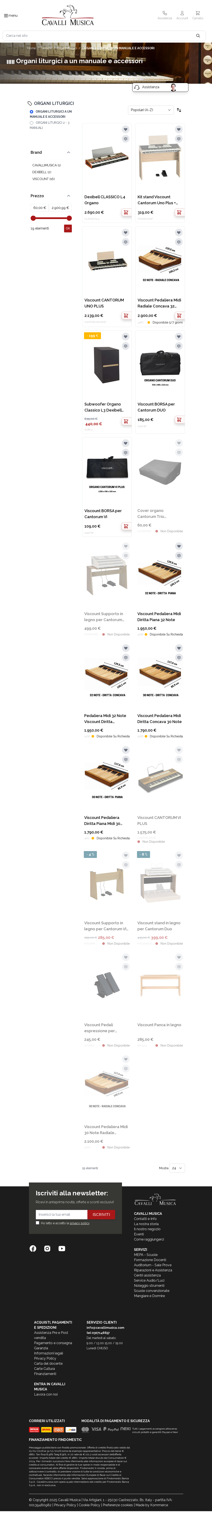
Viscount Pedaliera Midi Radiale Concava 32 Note (159, 303)
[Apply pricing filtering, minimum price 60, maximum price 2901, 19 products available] (68, 228)
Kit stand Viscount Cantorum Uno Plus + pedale (157, 200)
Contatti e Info (145, 1219)
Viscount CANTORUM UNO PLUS (104, 303)
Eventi (139, 1234)
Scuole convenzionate (151, 1291)
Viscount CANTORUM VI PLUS (159, 820)
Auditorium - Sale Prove (152, 1265)
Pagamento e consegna (53, 1343)
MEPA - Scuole (146, 1255)
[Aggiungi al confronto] (125, 139)
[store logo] (68, 15)
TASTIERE (46, 48)
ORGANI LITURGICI (67, 48)
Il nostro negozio (147, 1229)
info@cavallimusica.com (105, 1327)
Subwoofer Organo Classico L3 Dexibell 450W (103, 407)
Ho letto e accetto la (65, 1223)
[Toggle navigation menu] (6, 15)
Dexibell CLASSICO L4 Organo (104, 200)
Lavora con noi (46, 1394)
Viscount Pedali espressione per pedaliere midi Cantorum (99, 1028)
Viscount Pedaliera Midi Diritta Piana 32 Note (159, 616)
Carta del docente (48, 1363)
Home (31, 48)
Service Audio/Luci (149, 1280)
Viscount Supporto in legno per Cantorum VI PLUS (105, 926)
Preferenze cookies (118, 1505)
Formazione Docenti (150, 1260)
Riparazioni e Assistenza (153, 1270)
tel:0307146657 (98, 1333)
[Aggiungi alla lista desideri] (125, 129)
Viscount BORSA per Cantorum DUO (156, 407)
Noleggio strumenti (149, 1286)
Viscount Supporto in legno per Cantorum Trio (103, 617)
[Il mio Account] (182, 15)
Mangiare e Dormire (149, 1296)
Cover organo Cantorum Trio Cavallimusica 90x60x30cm (150, 514)
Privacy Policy (45, 1358)
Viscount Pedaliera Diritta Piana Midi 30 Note (102, 821)
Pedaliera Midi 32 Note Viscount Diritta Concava (105, 719)
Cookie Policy (89, 1505)
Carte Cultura (44, 1369)
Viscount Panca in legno (159, 1025)
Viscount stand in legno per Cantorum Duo (158, 926)
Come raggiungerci (149, 1239)
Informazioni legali (48, 1353)
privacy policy (80, 1223)
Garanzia (41, 1348)
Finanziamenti (45, 1374)
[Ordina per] (151, 110)
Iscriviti (101, 1214)
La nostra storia (146, 1224)
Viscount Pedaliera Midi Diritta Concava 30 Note (159, 718)
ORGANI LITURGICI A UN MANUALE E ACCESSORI (118, 48)
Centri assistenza (147, 1275)
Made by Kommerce (151, 1505)
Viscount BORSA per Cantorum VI (103, 513)
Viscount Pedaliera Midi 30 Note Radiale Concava (106, 1130)
